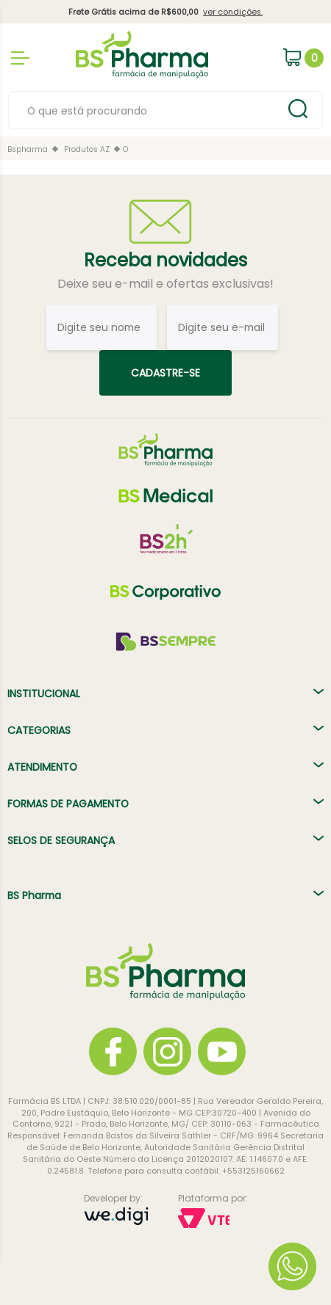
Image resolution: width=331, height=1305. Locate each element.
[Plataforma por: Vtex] (213, 1219)
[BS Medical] (165, 495)
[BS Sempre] (165, 640)
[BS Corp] (165, 592)
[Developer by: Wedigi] (116, 1218)
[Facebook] (113, 1051)
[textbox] (147, 111)
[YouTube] (222, 1051)
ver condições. (233, 12)
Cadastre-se (165, 373)
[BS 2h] (165, 544)
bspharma (27, 149)
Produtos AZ (87, 149)
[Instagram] (167, 1051)
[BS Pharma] (165, 450)
